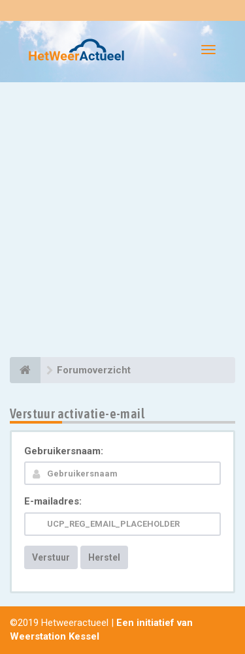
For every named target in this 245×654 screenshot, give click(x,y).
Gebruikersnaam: (63, 451)
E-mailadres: (53, 501)
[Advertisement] (122, 221)
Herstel (104, 557)
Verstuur (51, 557)
